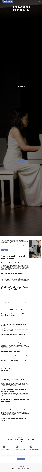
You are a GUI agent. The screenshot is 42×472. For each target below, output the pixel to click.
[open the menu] (41, 1)
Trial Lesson (21, 161)
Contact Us (4, 250)
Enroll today (21, 458)
